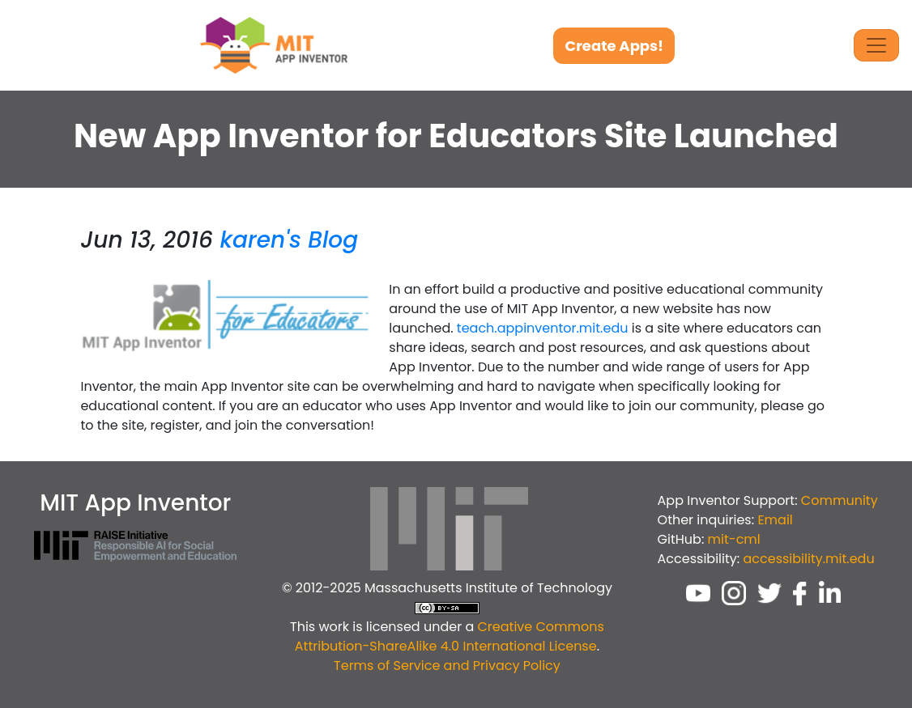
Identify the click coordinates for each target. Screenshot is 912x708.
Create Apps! (614, 46)
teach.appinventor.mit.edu (543, 328)
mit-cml (734, 539)
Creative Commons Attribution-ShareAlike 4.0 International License (449, 636)
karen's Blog (288, 240)
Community (839, 500)
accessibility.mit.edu (808, 558)
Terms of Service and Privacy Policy (447, 665)
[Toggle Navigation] (876, 45)
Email (774, 520)
